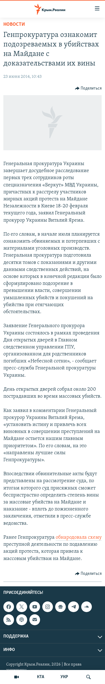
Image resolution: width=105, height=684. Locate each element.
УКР (64, 677)
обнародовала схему (79, 537)
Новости (14, 24)
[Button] (88, 88)
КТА (40, 677)
